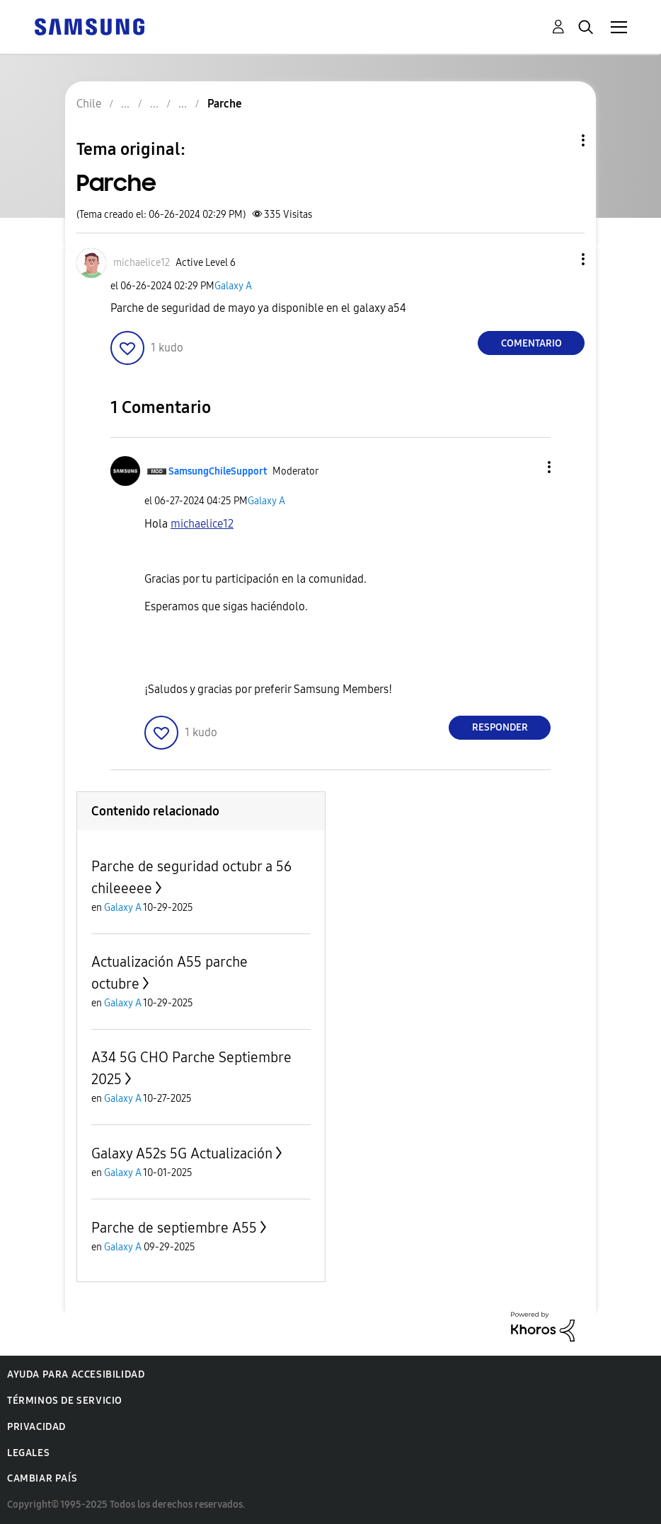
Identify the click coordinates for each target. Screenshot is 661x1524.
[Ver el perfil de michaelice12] (141, 263)
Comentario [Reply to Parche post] (531, 343)
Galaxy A (233, 286)
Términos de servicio (64, 1401)
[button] (559, 259)
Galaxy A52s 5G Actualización (181, 1153)
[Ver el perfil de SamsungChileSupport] (217, 471)
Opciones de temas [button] (559, 140)
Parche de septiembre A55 (174, 1227)
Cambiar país (42, 1478)
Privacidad (36, 1427)
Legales (28, 1453)
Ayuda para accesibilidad (75, 1374)
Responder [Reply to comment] (500, 727)
